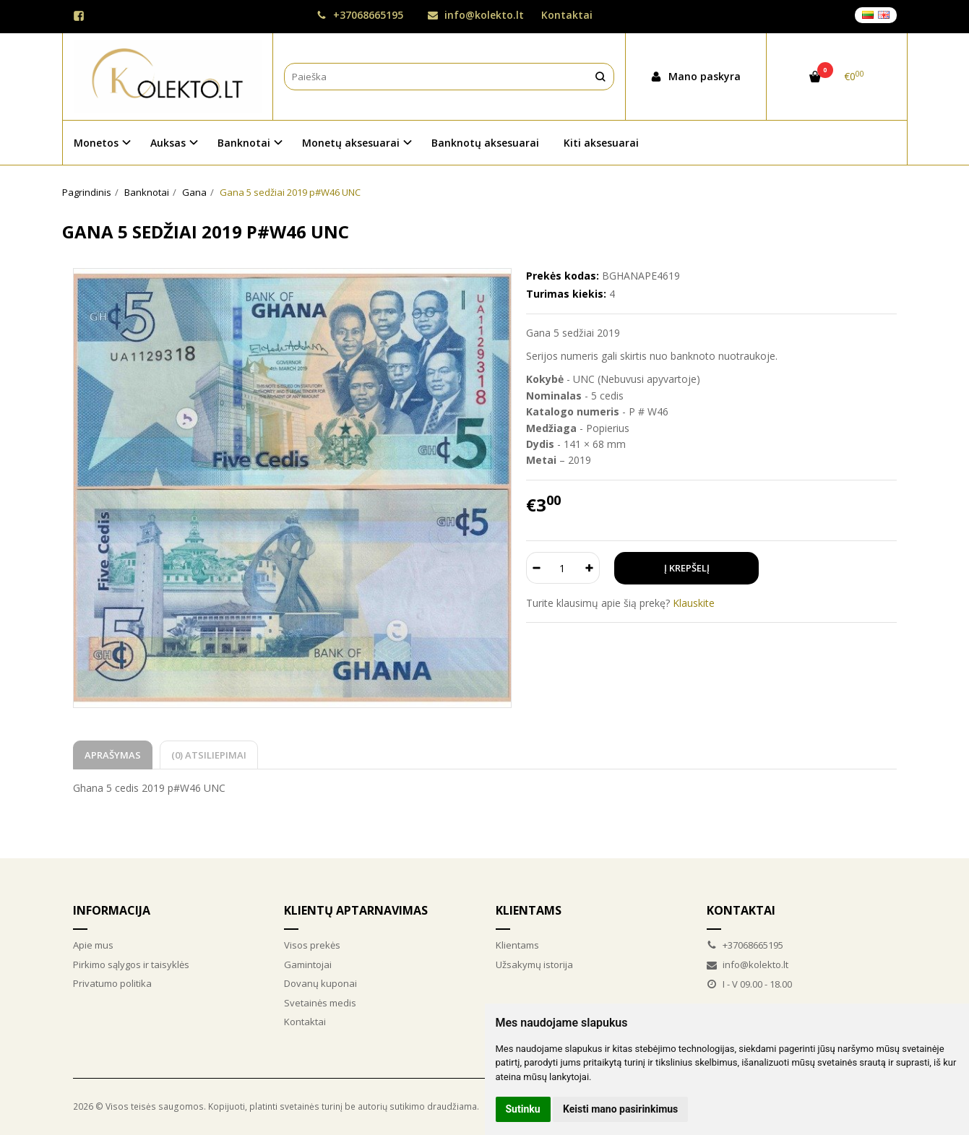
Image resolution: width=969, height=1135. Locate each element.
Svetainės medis (320, 1002)
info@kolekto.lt (476, 15)
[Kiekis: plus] (589, 568)
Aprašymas (113, 754)
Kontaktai (567, 15)
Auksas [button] (168, 143)
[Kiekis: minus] (536, 568)
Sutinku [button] (523, 1109)
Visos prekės (312, 944)
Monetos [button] (96, 143)
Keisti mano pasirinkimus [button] (620, 1109)
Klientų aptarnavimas (356, 910)
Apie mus (93, 944)
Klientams (528, 910)
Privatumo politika (112, 983)
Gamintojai (308, 964)
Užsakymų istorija (534, 964)
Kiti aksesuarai (601, 143)
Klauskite (694, 603)
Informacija (111, 910)
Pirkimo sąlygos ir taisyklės (131, 964)
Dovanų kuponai (320, 983)
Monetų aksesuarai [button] (351, 143)
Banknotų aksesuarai (485, 143)
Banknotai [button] (244, 143)
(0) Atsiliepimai (208, 754)
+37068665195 (359, 15)
